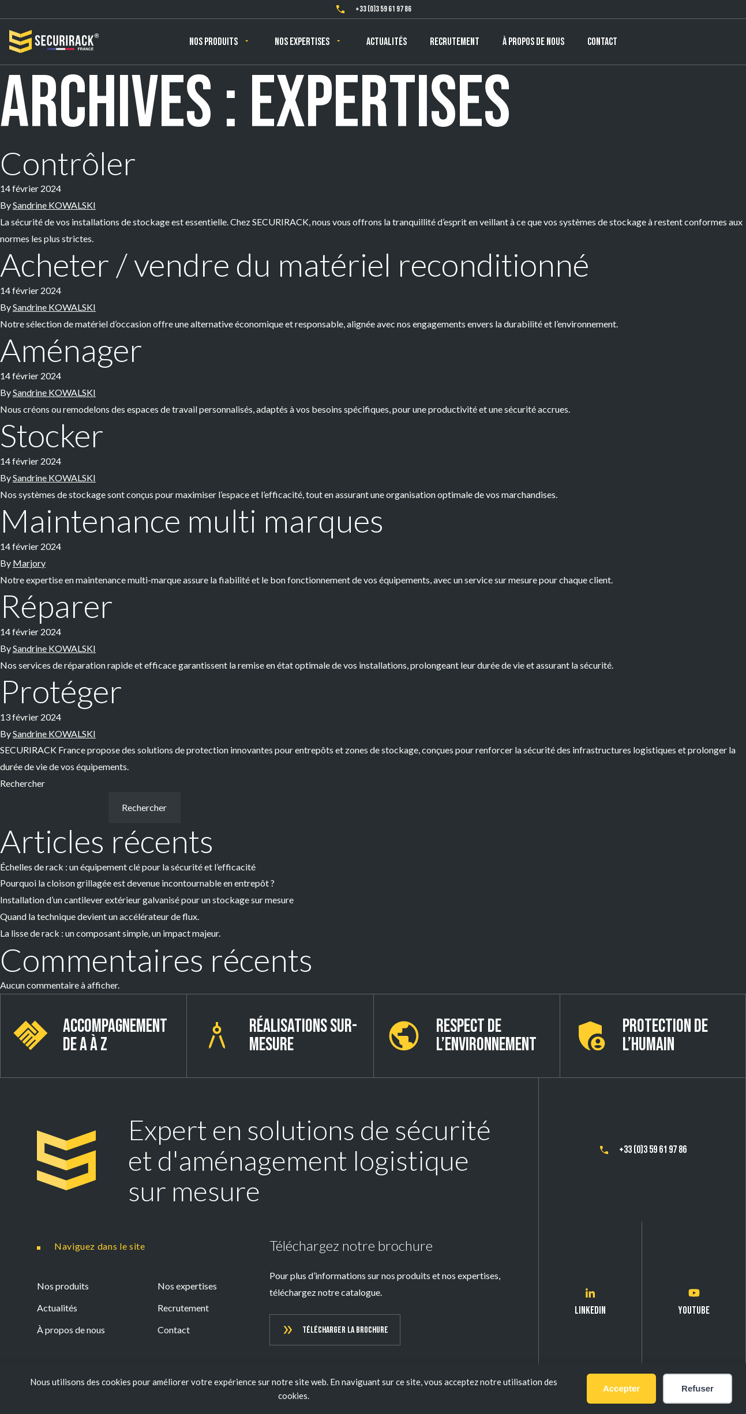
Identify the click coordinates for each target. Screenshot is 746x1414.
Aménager (71, 349)
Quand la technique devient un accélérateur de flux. (99, 916)
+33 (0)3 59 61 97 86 (383, 9)
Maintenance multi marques (192, 520)
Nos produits (213, 42)
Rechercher (22, 783)
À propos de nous (533, 42)
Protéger (61, 691)
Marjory (29, 562)
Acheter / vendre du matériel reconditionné (294, 264)
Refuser (697, 1388)
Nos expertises (302, 42)
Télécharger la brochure (345, 1330)
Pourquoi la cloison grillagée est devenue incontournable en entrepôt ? (137, 882)
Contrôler (68, 163)
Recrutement (454, 42)
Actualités (386, 42)
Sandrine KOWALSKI (54, 204)
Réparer (56, 605)
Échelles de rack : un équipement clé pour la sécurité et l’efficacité (128, 866)
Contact (602, 42)
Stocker (52, 435)
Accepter (621, 1388)
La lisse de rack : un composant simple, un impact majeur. (110, 932)
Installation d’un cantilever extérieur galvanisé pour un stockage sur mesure (147, 899)
